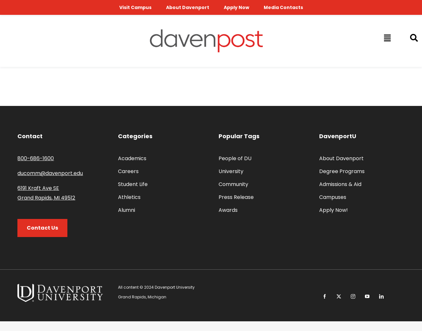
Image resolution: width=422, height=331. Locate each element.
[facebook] (324, 296)
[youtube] (367, 296)
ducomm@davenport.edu (50, 173)
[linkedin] (381, 296)
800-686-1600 (35, 158)
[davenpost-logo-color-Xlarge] (206, 32)
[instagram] (353, 296)
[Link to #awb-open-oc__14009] (387, 38)
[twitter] (338, 296)
